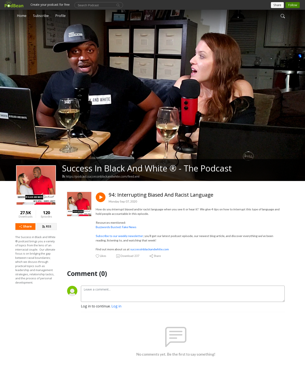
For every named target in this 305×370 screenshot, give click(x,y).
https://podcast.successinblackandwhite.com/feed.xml (100, 176)
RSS (46, 226)
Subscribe (41, 15)
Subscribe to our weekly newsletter (119, 236)
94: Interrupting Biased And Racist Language (161, 195)
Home (21, 15)
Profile (60, 15)
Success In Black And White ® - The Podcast (147, 168)
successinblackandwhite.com (149, 249)
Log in (116, 306)
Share (25, 226)
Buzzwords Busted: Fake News (116, 227)
